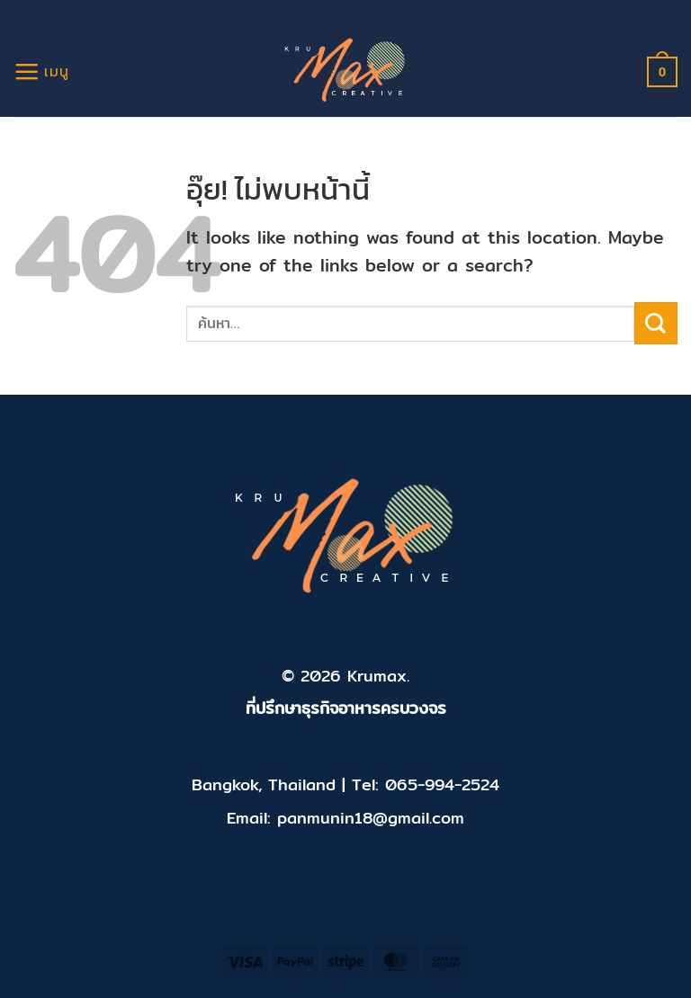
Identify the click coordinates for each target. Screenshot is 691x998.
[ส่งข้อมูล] (656, 323)
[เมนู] (41, 71)
